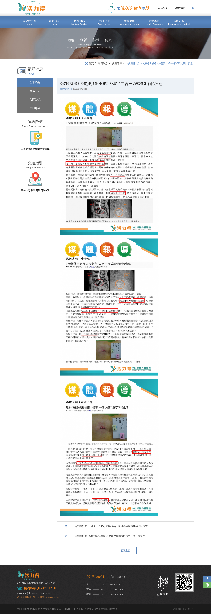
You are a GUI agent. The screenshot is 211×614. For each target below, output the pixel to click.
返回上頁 (125, 550)
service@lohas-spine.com (34, 593)
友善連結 (163, 8)
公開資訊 (35, 100)
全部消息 (35, 82)
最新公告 (35, 91)
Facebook (207, 579)
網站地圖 (113, 608)
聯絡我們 (180, 8)
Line (207, 585)
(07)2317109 (48, 588)
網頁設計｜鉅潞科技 (183, 608)
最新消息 (103, 63)
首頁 (91, 63)
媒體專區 (117, 63)
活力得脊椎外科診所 (31, 8)
